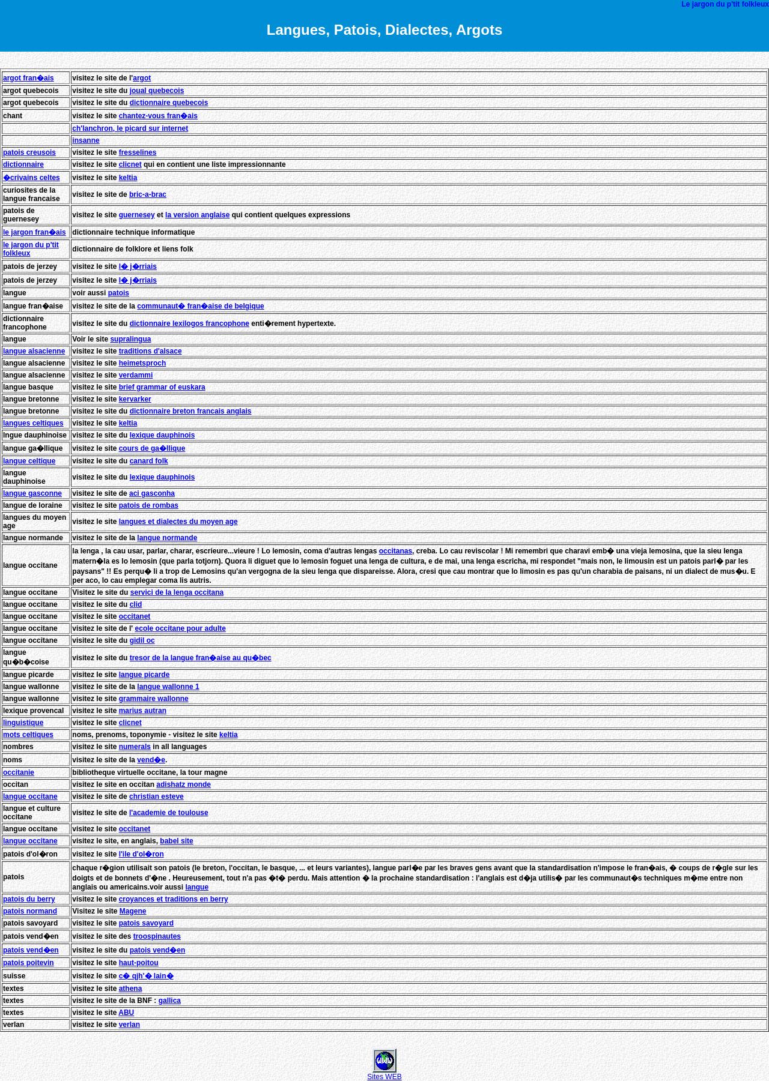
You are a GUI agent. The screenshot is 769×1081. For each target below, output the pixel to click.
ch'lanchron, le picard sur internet (130, 128)
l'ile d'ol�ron (141, 854)
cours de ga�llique (152, 448)
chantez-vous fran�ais (158, 116)
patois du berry (29, 899)
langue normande (167, 538)
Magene (133, 911)
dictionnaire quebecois (169, 102)
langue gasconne (32, 493)
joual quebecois (157, 90)
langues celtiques (33, 423)
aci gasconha (152, 493)
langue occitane (30, 796)
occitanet (135, 616)
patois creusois (29, 152)
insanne (85, 140)
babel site (176, 841)
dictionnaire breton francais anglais (191, 411)
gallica (170, 1000)
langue (14, 293)
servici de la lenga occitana (176, 592)
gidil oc (142, 640)
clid (136, 604)
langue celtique (29, 461)
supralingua (130, 339)
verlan (129, 1024)
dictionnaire (23, 164)
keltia (128, 177)
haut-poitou (139, 963)
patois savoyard (146, 923)
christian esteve (156, 796)
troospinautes (157, 936)
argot (142, 78)
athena (130, 988)
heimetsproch (142, 363)
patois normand (30, 911)
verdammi (136, 375)
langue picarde (144, 674)
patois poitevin (28, 963)
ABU (126, 1012)
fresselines (138, 152)
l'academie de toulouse (168, 812)
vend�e (151, 760)
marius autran (142, 710)
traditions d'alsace (150, 351)
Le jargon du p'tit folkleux (725, 4)
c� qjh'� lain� (146, 976)
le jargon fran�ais (34, 232)
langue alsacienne (34, 351)
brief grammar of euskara (162, 387)
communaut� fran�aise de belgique (200, 306)
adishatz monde (183, 784)
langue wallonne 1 (168, 686)
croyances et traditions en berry (173, 899)
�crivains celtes (31, 177)
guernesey (137, 215)
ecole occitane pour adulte (180, 628)
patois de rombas (148, 505)
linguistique (23, 722)
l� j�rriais (138, 266)
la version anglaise (197, 215)
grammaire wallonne (154, 698)
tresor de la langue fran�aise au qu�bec (201, 658)
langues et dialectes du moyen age (178, 521)
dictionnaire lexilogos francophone (189, 323)
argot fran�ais (28, 78)
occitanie (18, 772)
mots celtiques (28, 734)
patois (118, 293)
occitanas (395, 551)
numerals (135, 746)
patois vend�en (31, 950)
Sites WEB (384, 1073)
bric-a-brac (147, 194)
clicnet (130, 164)
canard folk (149, 461)
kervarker (135, 399)
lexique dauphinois (162, 435)
